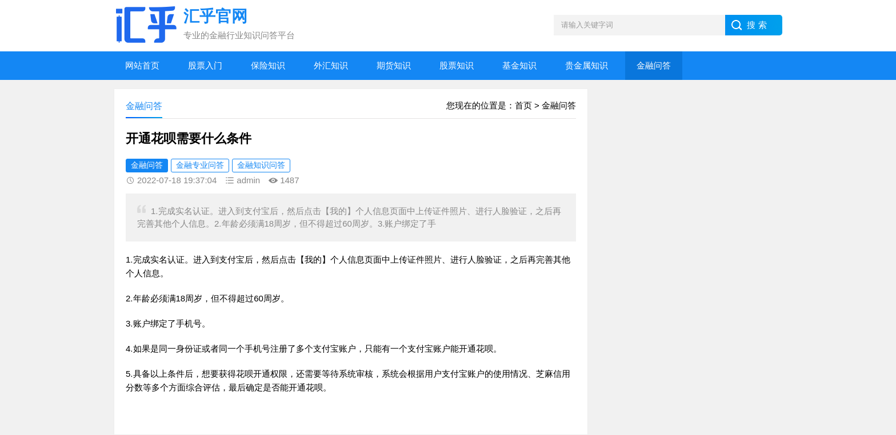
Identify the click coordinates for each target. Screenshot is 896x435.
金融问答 (654, 65)
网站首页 (142, 65)
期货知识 (394, 65)
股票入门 (205, 65)
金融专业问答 (200, 165)
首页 (523, 105)
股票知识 (456, 65)
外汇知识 (331, 65)
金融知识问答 (261, 165)
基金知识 (519, 65)
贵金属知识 (586, 65)
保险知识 (268, 65)
